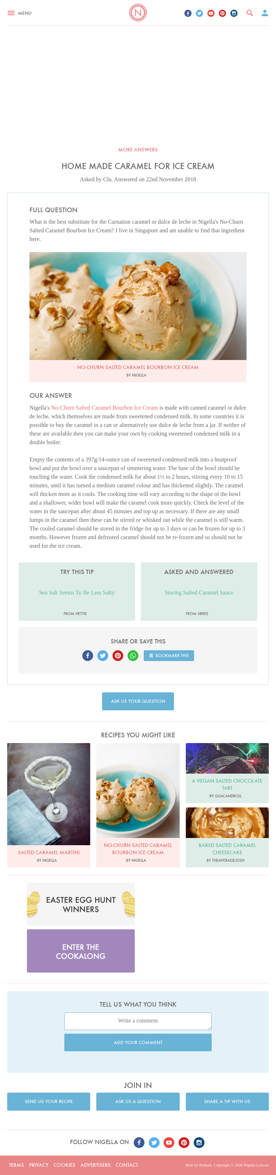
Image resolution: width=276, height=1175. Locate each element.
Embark (205, 1165)
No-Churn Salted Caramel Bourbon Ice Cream (104, 408)
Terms (16, 1165)
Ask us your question (138, 701)
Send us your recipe (49, 1101)
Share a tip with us (227, 1101)
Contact (127, 1165)
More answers (138, 149)
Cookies (64, 1165)
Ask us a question (138, 1101)
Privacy (39, 1165)
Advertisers (95, 1165)
